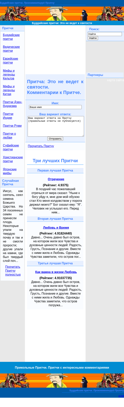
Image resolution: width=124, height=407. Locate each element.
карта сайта (115, 80)
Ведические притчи (11, 48)
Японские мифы (10, 171)
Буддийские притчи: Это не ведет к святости (62, 23)
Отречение (56, 179)
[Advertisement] (55, 49)
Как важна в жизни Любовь (56, 272)
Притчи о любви (9, 135)
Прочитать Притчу (41, 146)
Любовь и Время (56, 227)
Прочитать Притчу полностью (13, 270)
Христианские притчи (13, 159)
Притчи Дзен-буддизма (12, 104)
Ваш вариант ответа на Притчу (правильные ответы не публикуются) (56, 126)
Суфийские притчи (11, 147)
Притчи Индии (8, 115)
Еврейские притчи (10, 60)
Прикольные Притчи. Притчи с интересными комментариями (62, 367)
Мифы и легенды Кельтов (9, 74)
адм (121, 396)
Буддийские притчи (11, 37)
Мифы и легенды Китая (9, 90)
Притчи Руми (12, 125)
